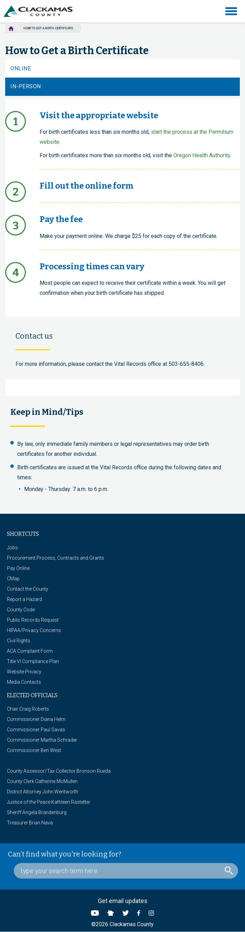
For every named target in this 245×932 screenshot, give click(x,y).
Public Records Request (33, 620)
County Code (21, 609)
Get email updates (122, 900)
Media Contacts (24, 682)
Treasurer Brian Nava (30, 822)
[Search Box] (126, 871)
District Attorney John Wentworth (42, 791)
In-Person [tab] (25, 86)
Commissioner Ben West (34, 750)
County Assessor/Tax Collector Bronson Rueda (59, 771)
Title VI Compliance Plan (33, 661)
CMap (13, 578)
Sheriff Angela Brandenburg (37, 812)
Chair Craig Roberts (28, 709)
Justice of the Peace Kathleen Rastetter (48, 802)
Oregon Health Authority (201, 155)
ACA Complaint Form (30, 651)
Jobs (12, 547)
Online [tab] (20, 68)
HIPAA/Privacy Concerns (34, 630)
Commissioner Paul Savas (36, 729)
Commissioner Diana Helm (36, 719)
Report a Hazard (24, 599)
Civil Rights (18, 640)
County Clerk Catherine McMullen (42, 781)
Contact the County (27, 589)
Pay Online (18, 568)
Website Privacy (24, 671)
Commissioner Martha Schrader (42, 740)
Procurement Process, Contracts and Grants (55, 558)
